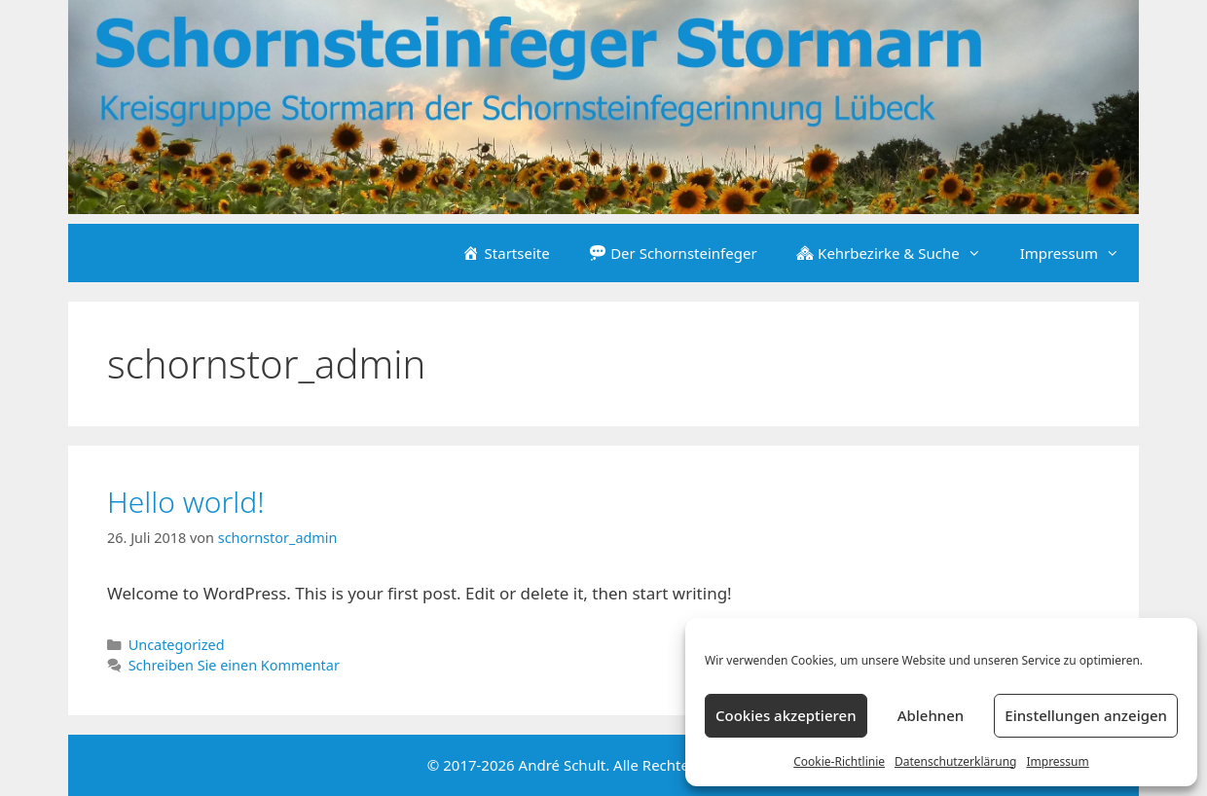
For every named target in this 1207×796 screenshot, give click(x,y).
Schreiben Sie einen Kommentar (234, 665)
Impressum (1057, 761)
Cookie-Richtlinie (839, 761)
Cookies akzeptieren (786, 715)
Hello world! (186, 502)
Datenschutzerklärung (955, 761)
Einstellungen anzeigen (1086, 715)
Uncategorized (176, 644)
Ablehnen (931, 715)
